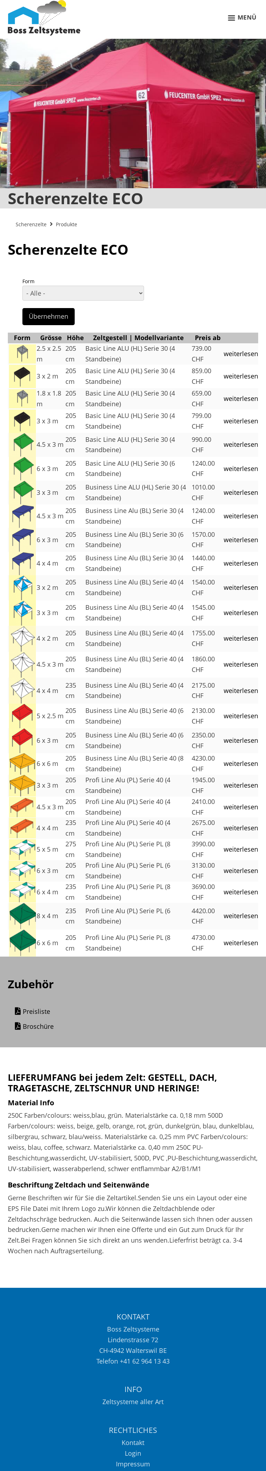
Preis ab (207, 337)
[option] (133, 124)
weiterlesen (241, 353)
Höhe (75, 337)
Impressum (133, 1465)
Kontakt (133, 1444)
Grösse (51, 337)
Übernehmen (48, 316)
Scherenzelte (31, 224)
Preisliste (36, 1013)
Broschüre (38, 1028)
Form (28, 281)
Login (133, 1454)
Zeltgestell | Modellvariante (138, 337)
